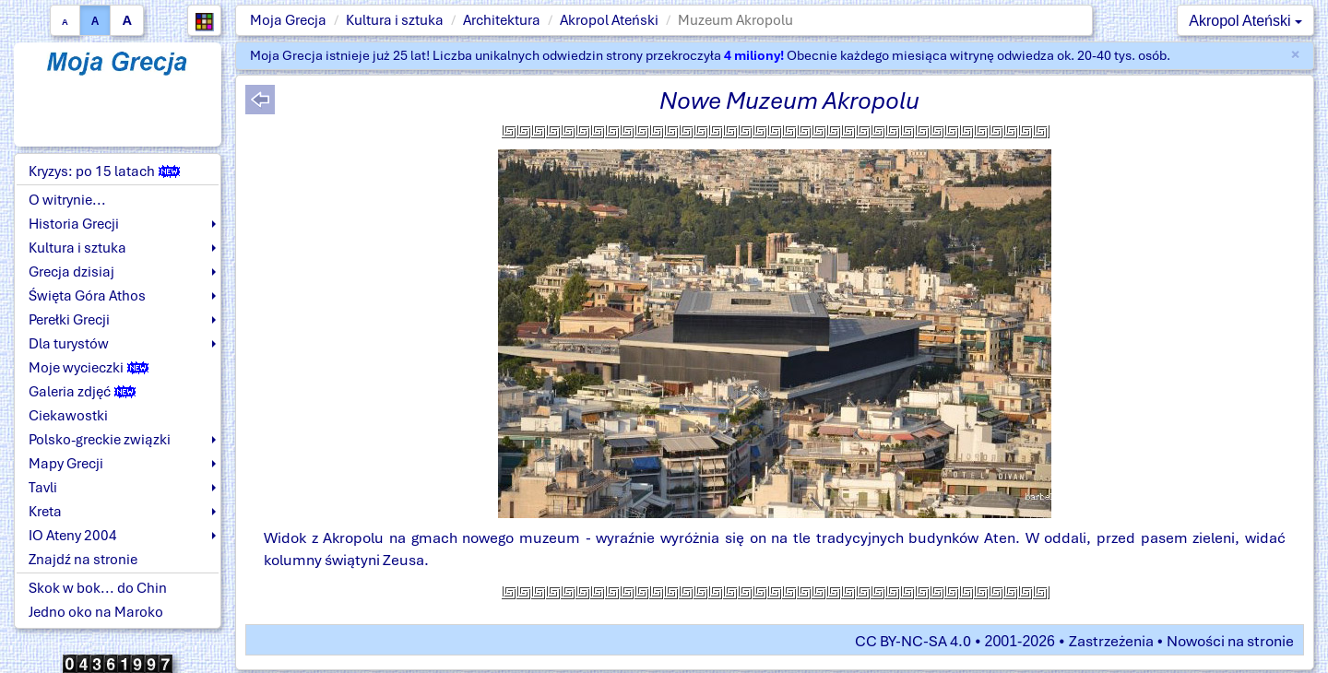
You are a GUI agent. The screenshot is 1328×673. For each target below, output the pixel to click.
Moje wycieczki (88, 368)
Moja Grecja (288, 20)
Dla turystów (69, 344)
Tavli (43, 487)
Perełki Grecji (69, 320)
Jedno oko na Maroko (96, 612)
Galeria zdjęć (82, 392)
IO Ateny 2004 (73, 535)
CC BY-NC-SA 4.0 (913, 641)
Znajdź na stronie (83, 559)
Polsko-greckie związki (100, 440)
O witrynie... (67, 200)
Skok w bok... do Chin (98, 588)
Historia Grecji (74, 224)
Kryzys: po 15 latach (104, 171)
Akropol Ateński (609, 20)
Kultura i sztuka (395, 20)
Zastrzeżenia (1111, 641)
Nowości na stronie (1230, 641)
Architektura (501, 20)
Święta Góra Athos (87, 296)
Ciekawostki (68, 416)
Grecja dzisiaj (71, 272)
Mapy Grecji (66, 464)
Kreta (45, 511)
